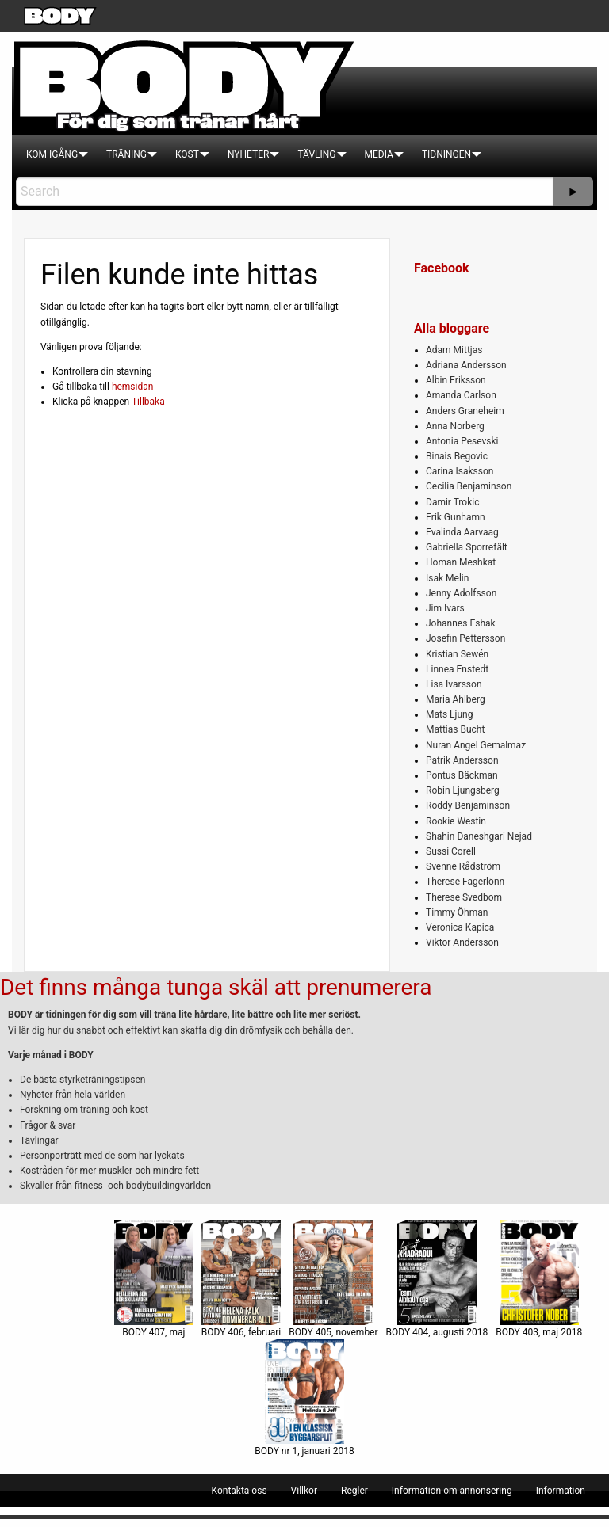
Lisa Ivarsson (454, 684)
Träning (126, 154)
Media (379, 154)
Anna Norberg (455, 426)
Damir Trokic (452, 502)
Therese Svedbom (464, 897)
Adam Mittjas (454, 350)
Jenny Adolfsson (461, 593)
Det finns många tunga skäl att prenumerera (215, 987)
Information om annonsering (452, 1490)
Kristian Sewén (457, 654)
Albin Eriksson (456, 380)
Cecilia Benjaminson (468, 486)
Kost (187, 154)
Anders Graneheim (465, 411)
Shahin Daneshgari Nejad (479, 836)
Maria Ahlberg (455, 699)
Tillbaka (148, 401)
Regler (354, 1490)
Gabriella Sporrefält (467, 547)
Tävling (316, 154)
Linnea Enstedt (457, 669)
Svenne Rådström (463, 866)
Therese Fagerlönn (465, 881)
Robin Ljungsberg (463, 790)
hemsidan (133, 386)
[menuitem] (52, 154)
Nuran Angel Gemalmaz (476, 745)
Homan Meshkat (461, 562)
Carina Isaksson (459, 471)
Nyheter (248, 154)
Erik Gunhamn (455, 517)
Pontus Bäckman (462, 775)
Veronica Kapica (460, 927)
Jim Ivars (445, 608)
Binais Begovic (457, 456)
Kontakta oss (239, 1490)
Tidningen (446, 154)
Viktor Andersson (462, 942)
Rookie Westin (456, 821)
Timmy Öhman (457, 912)
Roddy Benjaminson (468, 805)
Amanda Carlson (461, 395)
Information (560, 1490)
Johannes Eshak (461, 623)
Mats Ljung (449, 714)
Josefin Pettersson (465, 638)
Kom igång (52, 154)
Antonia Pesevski (462, 441)
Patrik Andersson (462, 760)
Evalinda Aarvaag (462, 532)
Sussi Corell (451, 851)
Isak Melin (447, 578)
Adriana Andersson (466, 365)
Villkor (304, 1490)
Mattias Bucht (455, 729)
